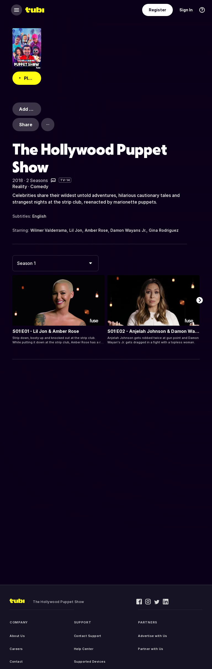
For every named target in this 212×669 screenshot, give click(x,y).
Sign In (186, 9)
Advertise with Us (152, 636)
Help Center (84, 649)
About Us (17, 636)
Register (157, 9)
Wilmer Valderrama (48, 230)
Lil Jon (75, 230)
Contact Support (87, 636)
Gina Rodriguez (164, 230)
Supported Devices (90, 661)
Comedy (39, 186)
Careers (16, 649)
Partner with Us (150, 649)
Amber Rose (96, 230)
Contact (16, 661)
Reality (19, 186)
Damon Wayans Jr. (128, 230)
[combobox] (55, 263)
